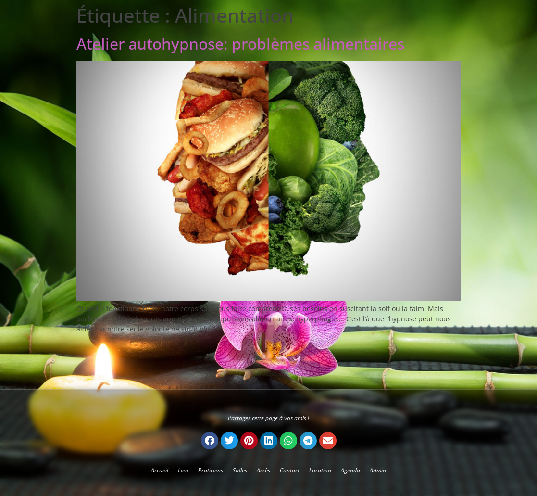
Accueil (159, 470)
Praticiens (210, 470)
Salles (240, 470)
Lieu (183, 470)
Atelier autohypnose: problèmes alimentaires (240, 43)
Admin (378, 470)
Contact (290, 470)
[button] (209, 440)
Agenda (350, 470)
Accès (263, 470)
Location (320, 470)
